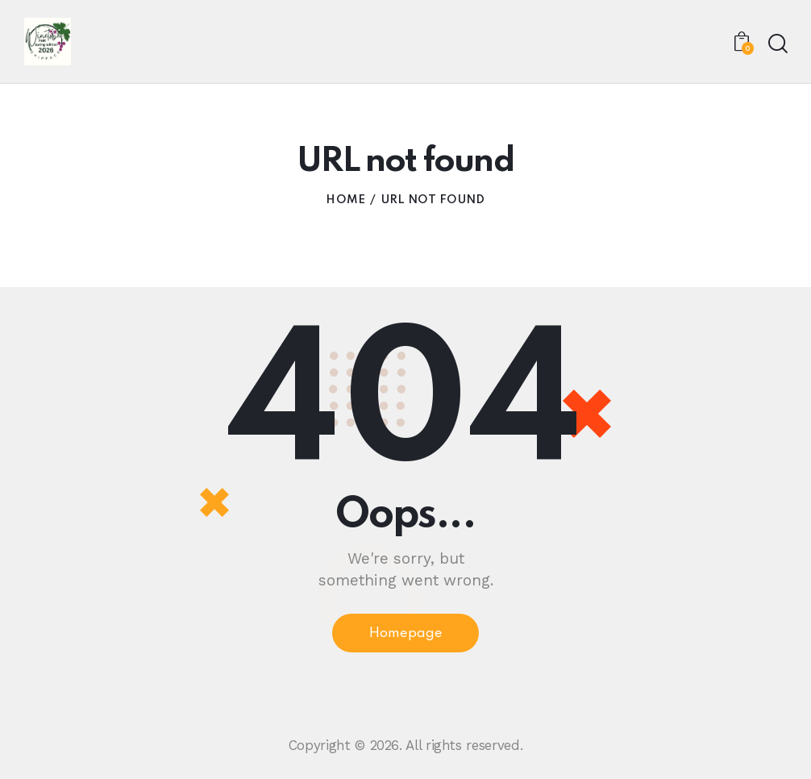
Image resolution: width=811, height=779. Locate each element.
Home (345, 200)
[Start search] (777, 43)
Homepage (405, 634)
